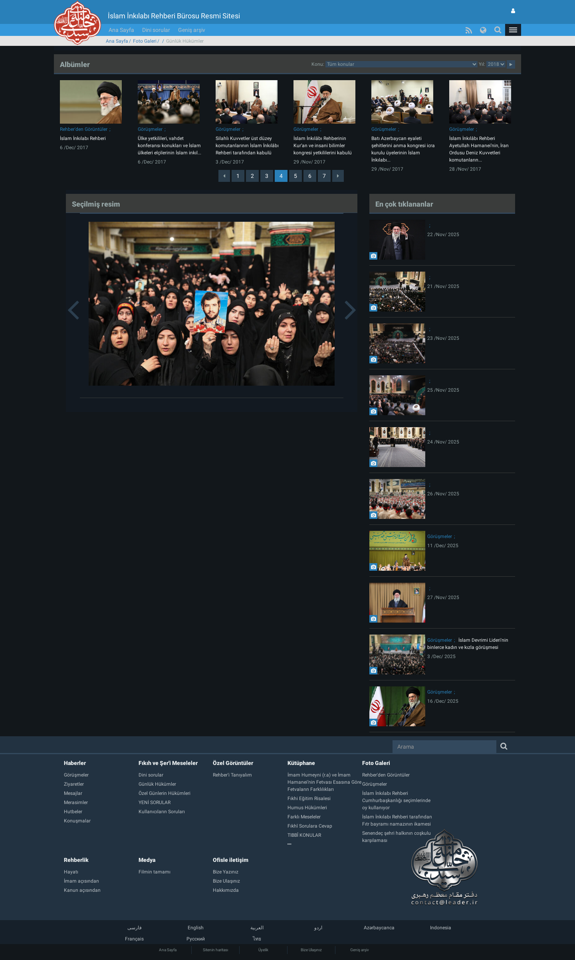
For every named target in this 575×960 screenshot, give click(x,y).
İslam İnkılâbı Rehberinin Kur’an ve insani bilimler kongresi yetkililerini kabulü (322, 146)
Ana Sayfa (121, 30)
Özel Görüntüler (233, 763)
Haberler (75, 763)
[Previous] (224, 176)
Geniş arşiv (191, 30)
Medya (147, 860)
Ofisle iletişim (230, 860)
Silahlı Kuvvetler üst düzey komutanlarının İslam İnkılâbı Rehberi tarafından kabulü (247, 146)
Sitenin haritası (215, 950)
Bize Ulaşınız (311, 950)
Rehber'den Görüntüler (83, 129)
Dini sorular (156, 30)
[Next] (338, 176)
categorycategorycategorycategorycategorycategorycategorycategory (401, 64)
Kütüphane (301, 763)
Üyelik (263, 950)
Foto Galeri (145, 41)
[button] (513, 30)
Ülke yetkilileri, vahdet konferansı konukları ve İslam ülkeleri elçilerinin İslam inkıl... (169, 146)
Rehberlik (76, 860)
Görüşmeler (150, 129)
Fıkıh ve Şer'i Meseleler (168, 763)
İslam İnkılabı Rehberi (83, 138)
